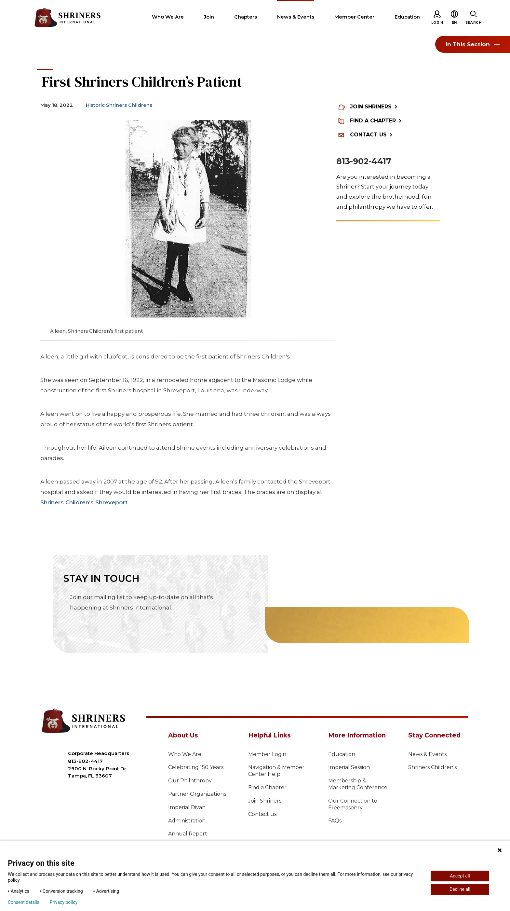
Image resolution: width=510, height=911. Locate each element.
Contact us (262, 814)
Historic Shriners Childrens (119, 105)
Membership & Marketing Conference (357, 784)
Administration (187, 821)
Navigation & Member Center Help (276, 770)
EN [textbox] (454, 23)
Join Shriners (264, 801)
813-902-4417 (363, 161)
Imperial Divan (187, 807)
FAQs (335, 821)
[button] (454, 22)
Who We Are (184, 754)
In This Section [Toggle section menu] (473, 44)
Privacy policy (63, 902)
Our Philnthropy (190, 781)
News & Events (427, 754)
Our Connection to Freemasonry (352, 804)
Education (341, 754)
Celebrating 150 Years (195, 767)
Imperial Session (349, 767)
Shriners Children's (432, 767)
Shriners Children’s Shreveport (84, 502)
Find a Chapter (267, 787)
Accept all (460, 875)
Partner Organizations (197, 794)
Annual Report (187, 834)
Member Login (267, 754)
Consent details (23, 902)
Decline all (460, 889)
